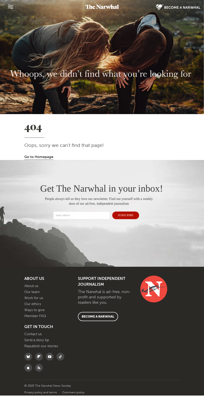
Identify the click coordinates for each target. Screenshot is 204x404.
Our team (32, 300)
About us (31, 294)
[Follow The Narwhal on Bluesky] (29, 365)
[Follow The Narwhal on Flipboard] (40, 365)
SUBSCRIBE (123, 223)
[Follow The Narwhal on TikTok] (61, 365)
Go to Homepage (38, 165)
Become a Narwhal (178, 7)
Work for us (33, 306)
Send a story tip (36, 348)
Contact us (33, 342)
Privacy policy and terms (41, 400)
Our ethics (32, 312)
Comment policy (73, 400)
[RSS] (40, 376)
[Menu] (10, 6)
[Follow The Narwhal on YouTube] (51, 365)
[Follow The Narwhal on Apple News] (29, 376)
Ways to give (34, 318)
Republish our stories (41, 354)
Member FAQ (35, 324)
